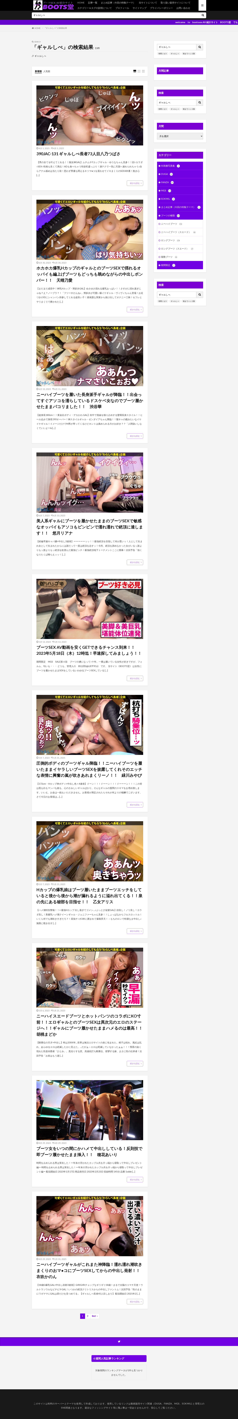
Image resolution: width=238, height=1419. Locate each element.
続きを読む (135, 183)
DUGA (167, 174)
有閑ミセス (162, 54)
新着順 (38, 71)
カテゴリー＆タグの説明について (94, 8)
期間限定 (168, 265)
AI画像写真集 (170, 166)
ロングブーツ (170, 240)
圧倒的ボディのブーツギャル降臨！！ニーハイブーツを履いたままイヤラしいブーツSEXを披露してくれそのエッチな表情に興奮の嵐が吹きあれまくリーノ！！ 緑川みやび (89, 769)
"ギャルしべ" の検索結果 (56, 28)
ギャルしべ (175, 54)
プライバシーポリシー (161, 8)
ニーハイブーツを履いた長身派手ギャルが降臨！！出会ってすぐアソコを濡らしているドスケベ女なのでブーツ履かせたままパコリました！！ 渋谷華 (89, 400)
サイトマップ (139, 8)
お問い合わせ (183, 8)
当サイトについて (148, 2)
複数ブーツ (169, 257)
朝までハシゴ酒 (189, 54)
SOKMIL (168, 199)
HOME (81, 2)
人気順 (46, 71)
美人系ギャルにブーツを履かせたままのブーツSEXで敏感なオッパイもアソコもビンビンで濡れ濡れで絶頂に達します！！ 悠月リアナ (89, 526)
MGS (166, 190)
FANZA (167, 182)
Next (94, 1316)
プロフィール (122, 8)
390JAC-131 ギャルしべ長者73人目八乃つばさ (78, 153)
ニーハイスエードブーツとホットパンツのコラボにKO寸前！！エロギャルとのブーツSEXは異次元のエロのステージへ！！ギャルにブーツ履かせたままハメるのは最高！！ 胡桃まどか (89, 1025)
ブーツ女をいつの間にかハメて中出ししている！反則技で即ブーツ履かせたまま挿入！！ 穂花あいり (89, 1151)
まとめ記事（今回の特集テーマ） (118, 2)
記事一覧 (92, 2)
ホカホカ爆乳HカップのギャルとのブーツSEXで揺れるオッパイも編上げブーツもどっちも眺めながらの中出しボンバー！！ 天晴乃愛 (89, 274)
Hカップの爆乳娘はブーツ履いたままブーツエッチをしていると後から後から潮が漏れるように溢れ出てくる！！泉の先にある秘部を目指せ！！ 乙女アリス (89, 895)
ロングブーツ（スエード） (177, 248)
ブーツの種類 (170, 215)
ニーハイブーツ (171, 224)
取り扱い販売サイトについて (175, 2)
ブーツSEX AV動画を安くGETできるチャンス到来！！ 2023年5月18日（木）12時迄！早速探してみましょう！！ (89, 650)
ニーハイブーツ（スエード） (178, 232)
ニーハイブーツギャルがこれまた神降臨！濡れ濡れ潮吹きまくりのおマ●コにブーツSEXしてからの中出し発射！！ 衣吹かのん (89, 1270)
